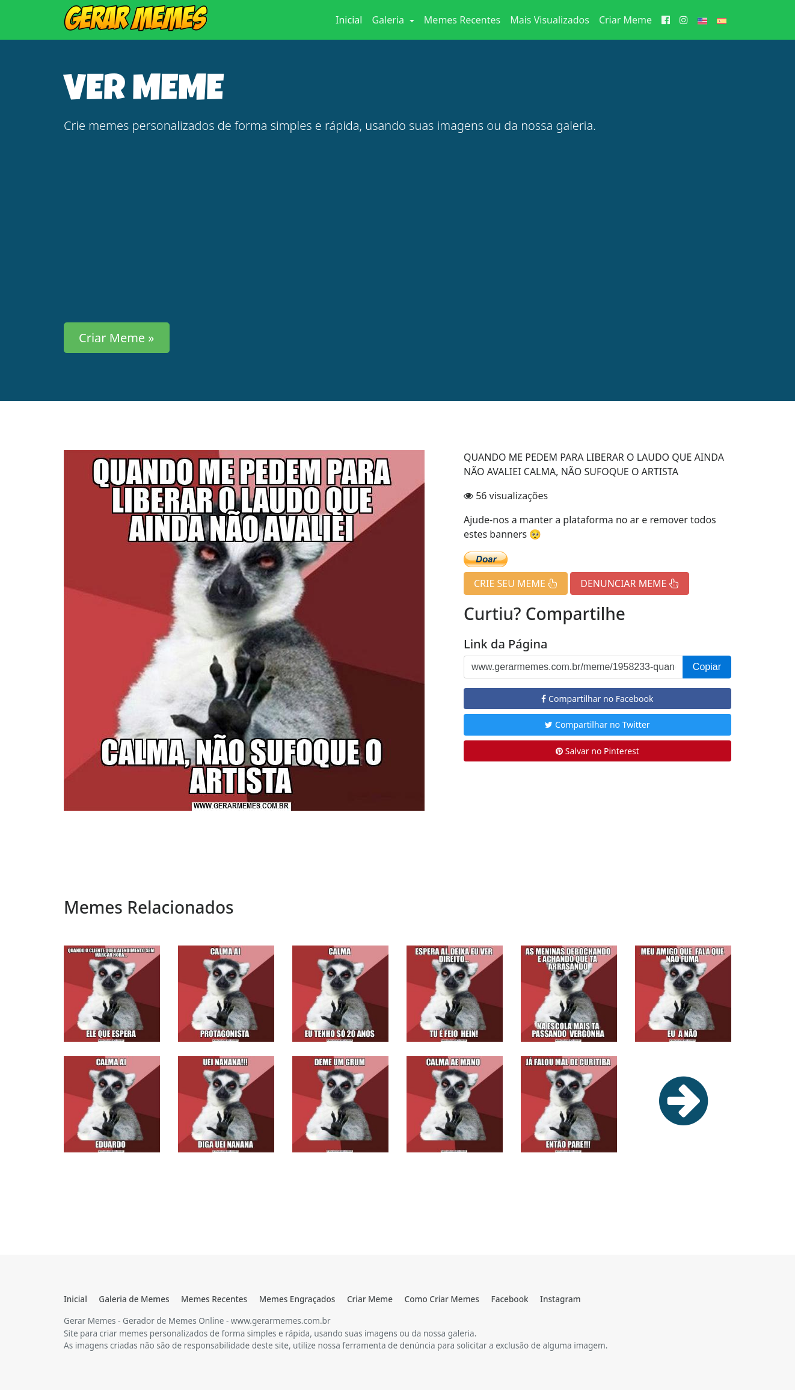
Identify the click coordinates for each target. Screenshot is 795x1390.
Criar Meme (625, 19)
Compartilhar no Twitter (597, 724)
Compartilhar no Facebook (597, 698)
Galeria (389, 19)
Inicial (351, 19)
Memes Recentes (462, 19)
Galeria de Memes (134, 1299)
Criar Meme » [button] (117, 338)
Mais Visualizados (549, 19)
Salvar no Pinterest (597, 751)
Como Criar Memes (442, 1299)
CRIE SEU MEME (515, 583)
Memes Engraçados (297, 1299)
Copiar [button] (707, 667)
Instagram (560, 1299)
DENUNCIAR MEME (629, 583)
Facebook (509, 1299)
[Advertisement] (397, 228)
